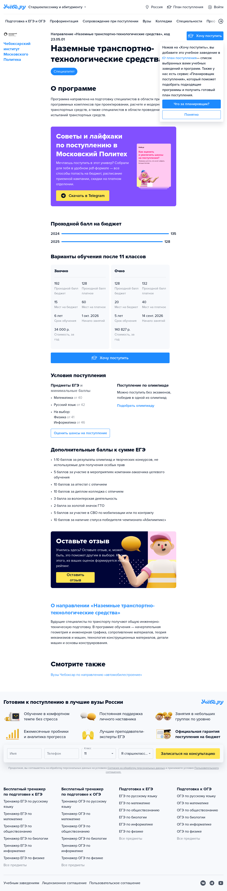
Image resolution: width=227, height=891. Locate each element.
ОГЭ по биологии (191, 817)
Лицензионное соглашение (64, 883)
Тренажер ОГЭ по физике (82, 858)
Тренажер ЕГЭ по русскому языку (26, 804)
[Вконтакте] (203, 883)
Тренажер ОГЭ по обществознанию (75, 829)
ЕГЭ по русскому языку (138, 796)
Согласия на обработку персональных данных (136, 768)
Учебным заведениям (21, 883)
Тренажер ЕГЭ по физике (24, 858)
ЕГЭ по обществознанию (139, 810)
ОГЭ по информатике (194, 824)
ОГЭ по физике (189, 831)
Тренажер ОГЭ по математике (75, 816)
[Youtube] (220, 883)
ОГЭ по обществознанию (197, 810)
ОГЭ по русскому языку (196, 796)
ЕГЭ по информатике (136, 824)
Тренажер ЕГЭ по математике (18, 816)
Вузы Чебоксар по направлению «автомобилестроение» (96, 675)
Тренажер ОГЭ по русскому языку (83, 804)
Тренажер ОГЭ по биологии (84, 838)
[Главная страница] (15, 7)
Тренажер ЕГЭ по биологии (26, 838)
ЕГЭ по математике (134, 803)
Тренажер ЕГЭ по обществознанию (18, 829)
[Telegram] (212, 883)
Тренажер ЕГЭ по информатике (18, 848)
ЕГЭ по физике (131, 831)
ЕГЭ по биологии (133, 817)
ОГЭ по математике (193, 803)
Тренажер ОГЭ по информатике (75, 848)
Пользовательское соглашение (114, 883)
